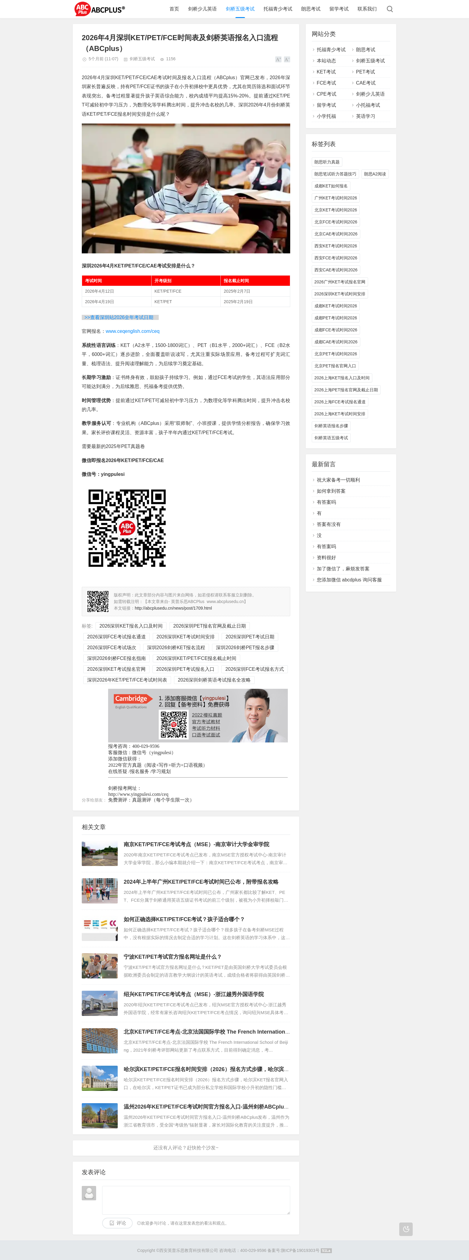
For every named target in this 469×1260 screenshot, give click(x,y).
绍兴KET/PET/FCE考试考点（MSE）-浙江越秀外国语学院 (194, 994)
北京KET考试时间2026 (335, 210)
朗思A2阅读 (375, 174)
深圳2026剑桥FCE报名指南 (116, 658)
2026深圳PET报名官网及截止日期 (209, 626)
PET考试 (365, 71)
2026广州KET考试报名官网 (339, 281)
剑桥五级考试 (240, 8)
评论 (121, 1223)
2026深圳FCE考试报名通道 (116, 636)
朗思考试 (310, 8)
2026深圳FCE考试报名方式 (254, 669)
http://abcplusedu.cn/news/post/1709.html (173, 608)
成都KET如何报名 (331, 186)
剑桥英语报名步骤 (331, 425)
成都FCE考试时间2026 (335, 329)
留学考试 (339, 8)
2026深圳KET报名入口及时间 (131, 626)
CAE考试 (366, 82)
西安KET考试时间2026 (335, 245)
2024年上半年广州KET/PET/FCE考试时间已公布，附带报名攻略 (201, 882)
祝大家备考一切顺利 (338, 479)
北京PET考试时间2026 (335, 353)
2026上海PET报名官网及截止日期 (346, 389)
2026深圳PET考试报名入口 (185, 669)
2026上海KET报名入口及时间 (342, 377)
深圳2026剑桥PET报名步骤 (245, 647)
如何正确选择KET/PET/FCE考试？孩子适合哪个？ (184, 919)
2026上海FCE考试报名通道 (340, 401)
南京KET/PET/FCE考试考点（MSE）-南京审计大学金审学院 (196, 844)
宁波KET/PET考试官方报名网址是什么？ (173, 957)
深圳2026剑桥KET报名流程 (176, 647)
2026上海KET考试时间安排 (339, 413)
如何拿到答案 (331, 491)
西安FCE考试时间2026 (335, 257)
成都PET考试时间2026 (335, 317)
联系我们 (367, 8)
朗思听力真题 (327, 162)
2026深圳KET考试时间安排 (186, 636)
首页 (174, 8)
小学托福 (326, 116)
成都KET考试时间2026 (335, 305)
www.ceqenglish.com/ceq (133, 331)
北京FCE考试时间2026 (335, 221)
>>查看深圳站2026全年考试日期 (121, 317)
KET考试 (326, 71)
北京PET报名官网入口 (335, 365)
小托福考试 (368, 105)
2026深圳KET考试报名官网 (116, 669)
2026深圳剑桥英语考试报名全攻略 (214, 679)
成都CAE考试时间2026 (336, 341)
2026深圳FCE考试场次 (111, 647)
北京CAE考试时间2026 (336, 233)
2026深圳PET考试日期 (250, 636)
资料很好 (326, 557)
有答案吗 (326, 502)
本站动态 (326, 60)
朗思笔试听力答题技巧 (335, 174)
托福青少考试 (278, 8)
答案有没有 (329, 524)
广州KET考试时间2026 (335, 198)
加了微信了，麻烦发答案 (343, 568)
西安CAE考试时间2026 (336, 269)
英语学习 (365, 116)
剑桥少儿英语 (202, 8)
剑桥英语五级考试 (331, 437)
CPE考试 (326, 94)
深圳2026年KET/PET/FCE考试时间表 (127, 679)
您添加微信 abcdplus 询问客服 (349, 579)
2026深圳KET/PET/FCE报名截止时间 (197, 658)
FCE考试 (326, 82)
